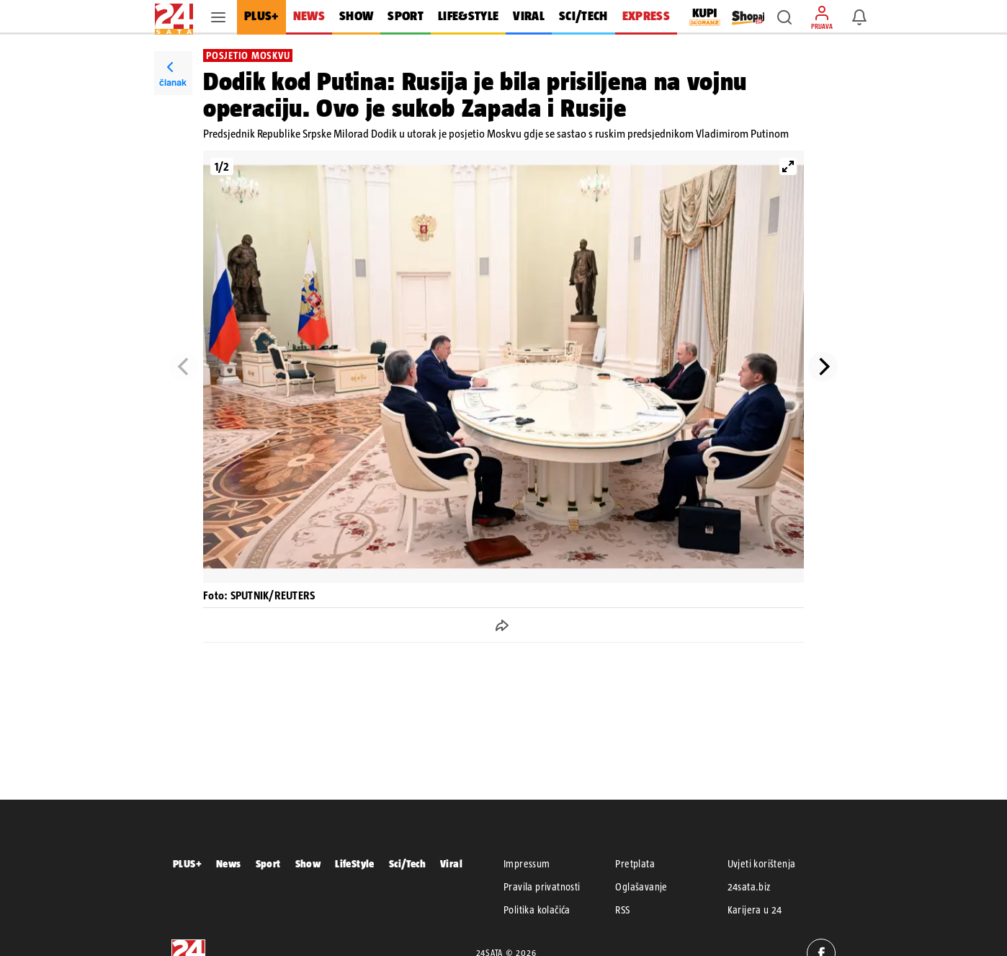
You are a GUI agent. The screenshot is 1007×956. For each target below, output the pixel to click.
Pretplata (635, 864)
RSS (622, 910)
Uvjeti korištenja (762, 864)
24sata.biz (749, 887)
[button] (784, 17)
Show (308, 863)
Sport (268, 863)
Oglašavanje (641, 887)
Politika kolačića (537, 910)
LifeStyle (355, 863)
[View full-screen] (788, 166)
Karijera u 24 (755, 910)
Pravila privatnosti (542, 887)
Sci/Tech (407, 863)
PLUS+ (187, 863)
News (228, 863)
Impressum (527, 864)
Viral (451, 863)
